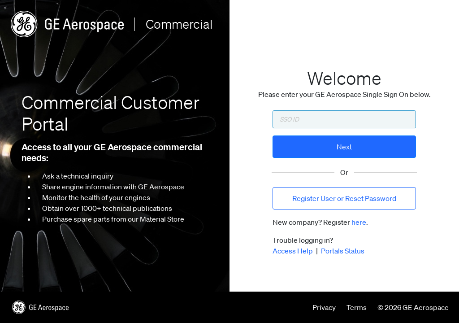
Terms (356, 307)
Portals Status (342, 250)
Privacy (324, 307)
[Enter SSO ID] (344, 119)
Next (344, 146)
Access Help (293, 250)
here (358, 222)
